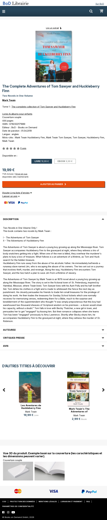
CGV (4, 501)
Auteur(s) (9, 329)
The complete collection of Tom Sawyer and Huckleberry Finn (43, 106)
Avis (5, 345)
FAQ (88, 501)
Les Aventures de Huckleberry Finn (31, 406)
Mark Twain (8, 100)
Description (10, 219)
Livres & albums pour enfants (17, 113)
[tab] (53, 217)
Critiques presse (14, 337)
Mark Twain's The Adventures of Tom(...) (79, 411)
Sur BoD (99, 3)
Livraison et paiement (72, 501)
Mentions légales (48, 501)
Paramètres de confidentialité (18, 506)
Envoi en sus (21, 174)
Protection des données (22, 501)
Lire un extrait (52, 28)
